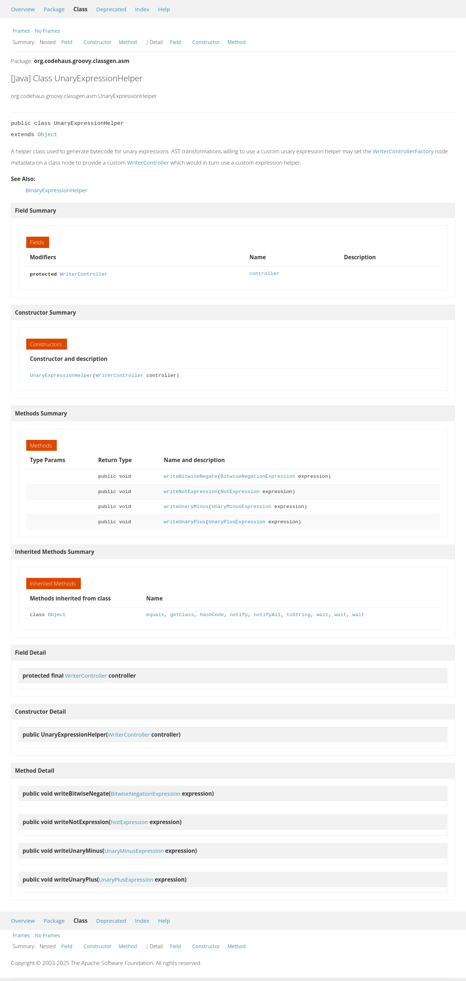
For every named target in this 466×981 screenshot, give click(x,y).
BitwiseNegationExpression (258, 475)
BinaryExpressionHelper (56, 190)
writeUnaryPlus (185, 521)
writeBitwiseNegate (191, 475)
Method (128, 42)
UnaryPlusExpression (237, 521)
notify (239, 614)
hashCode (212, 614)
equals (155, 614)
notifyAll (267, 614)
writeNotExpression (191, 491)
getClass (182, 614)
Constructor (97, 42)
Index (142, 9)
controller (264, 273)
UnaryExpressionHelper (61, 374)
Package (54, 9)
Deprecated (111, 9)
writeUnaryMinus (186, 506)
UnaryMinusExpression (241, 506)
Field (67, 42)
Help (164, 9)
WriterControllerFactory (403, 151)
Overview (23, 9)
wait (322, 614)
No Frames (47, 30)
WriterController (148, 162)
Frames (21, 30)
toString (299, 614)
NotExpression (240, 491)
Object (47, 134)
